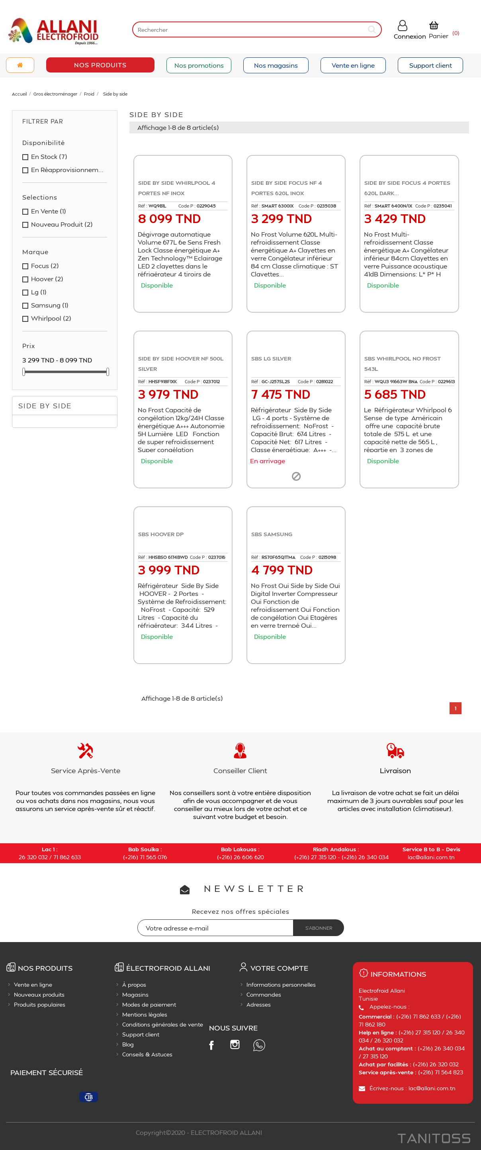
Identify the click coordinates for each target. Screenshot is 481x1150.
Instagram (234, 1044)
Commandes (263, 994)
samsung (49, 305)
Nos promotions (199, 65)
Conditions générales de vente (162, 1024)
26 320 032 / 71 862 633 (50, 857)
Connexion (410, 36)
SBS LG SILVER (271, 358)
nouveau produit (62, 224)
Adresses (258, 1004)
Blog (128, 1044)
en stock (49, 157)
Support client (430, 65)
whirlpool (51, 318)
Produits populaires (39, 1004)
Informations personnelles (281, 984)
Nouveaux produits (39, 994)
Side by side (45, 405)
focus (45, 266)
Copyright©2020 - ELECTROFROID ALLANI (199, 1132)
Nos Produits (100, 65)
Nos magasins (276, 65)
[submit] (372, 29)
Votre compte (279, 967)
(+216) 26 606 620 (240, 857)
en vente (48, 211)
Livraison (395, 770)
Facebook (211, 1045)
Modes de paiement (149, 1004)
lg (39, 292)
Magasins (135, 994)
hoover (47, 279)
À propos (134, 984)
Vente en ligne (353, 65)
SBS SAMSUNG (271, 534)
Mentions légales (144, 1014)
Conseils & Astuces (147, 1054)
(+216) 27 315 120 (315, 857)
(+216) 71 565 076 (145, 857)
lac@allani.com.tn (431, 857)
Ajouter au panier (185, 300)
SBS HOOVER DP (161, 534)
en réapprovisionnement (67, 170)
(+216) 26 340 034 (365, 857)
